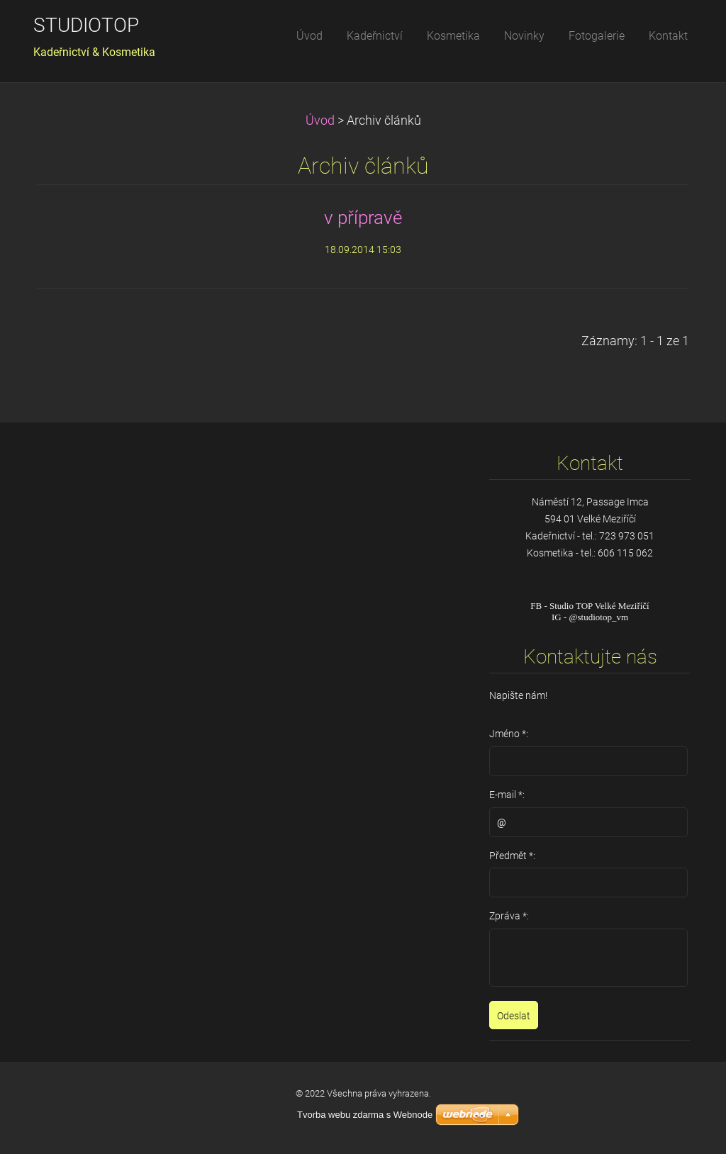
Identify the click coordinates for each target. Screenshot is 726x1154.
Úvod (320, 120)
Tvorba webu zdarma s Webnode (364, 1114)
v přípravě (363, 217)
